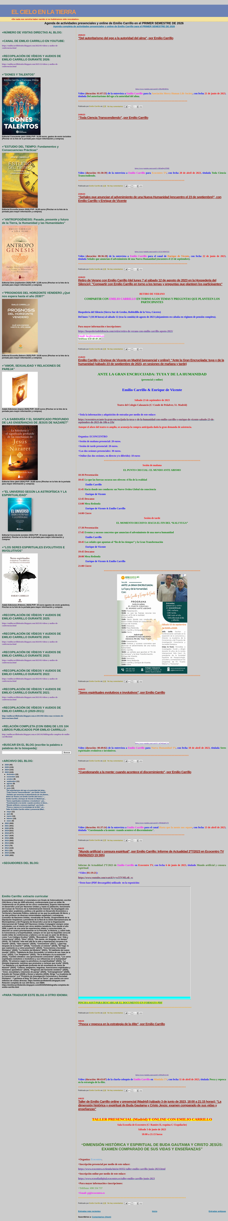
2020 (7, 828)
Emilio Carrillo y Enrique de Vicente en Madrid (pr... (26, 799)
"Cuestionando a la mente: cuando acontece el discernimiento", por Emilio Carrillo (134, 772)
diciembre (11, 774)
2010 (7, 853)
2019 (7, 830)
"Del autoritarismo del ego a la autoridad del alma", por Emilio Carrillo (125, 38)
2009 (7, 855)
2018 (7, 833)
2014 (7, 843)
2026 (7, 765)
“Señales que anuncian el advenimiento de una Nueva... (27, 794)
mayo (9, 812)
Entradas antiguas (217, 1211)
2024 (7, 770)
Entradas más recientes (89, 1211)
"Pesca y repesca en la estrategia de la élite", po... (25, 807)
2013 (7, 845)
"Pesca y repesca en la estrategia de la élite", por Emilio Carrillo (121, 1024)
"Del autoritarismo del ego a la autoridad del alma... (26, 790)
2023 (7, 772)
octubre (10, 779)
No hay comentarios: (115, 106)
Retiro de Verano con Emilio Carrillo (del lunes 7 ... (25, 796)
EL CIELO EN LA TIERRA (43, 12)
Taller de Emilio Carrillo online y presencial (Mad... (25, 809)
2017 (7, 835)
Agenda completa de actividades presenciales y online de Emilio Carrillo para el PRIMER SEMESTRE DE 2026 (114, 26)
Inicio (154, 1211)
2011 (7, 850)
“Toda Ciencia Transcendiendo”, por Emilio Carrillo (113, 117)
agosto (10, 783)
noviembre (11, 777)
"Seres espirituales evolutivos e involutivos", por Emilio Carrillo (121, 692)
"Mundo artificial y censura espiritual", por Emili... (25, 805)
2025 (7, 767)
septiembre (11, 781)
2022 (7, 823)
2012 (7, 848)
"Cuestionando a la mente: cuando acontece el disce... (27, 803)
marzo (9, 816)
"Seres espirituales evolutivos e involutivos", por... (25, 801)
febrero (10, 818)
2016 (7, 838)
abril (9, 814)
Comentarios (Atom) (101, 1217)
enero (9, 821)
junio (9, 788)
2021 (7, 826)
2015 (7, 840)
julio (9, 786)
